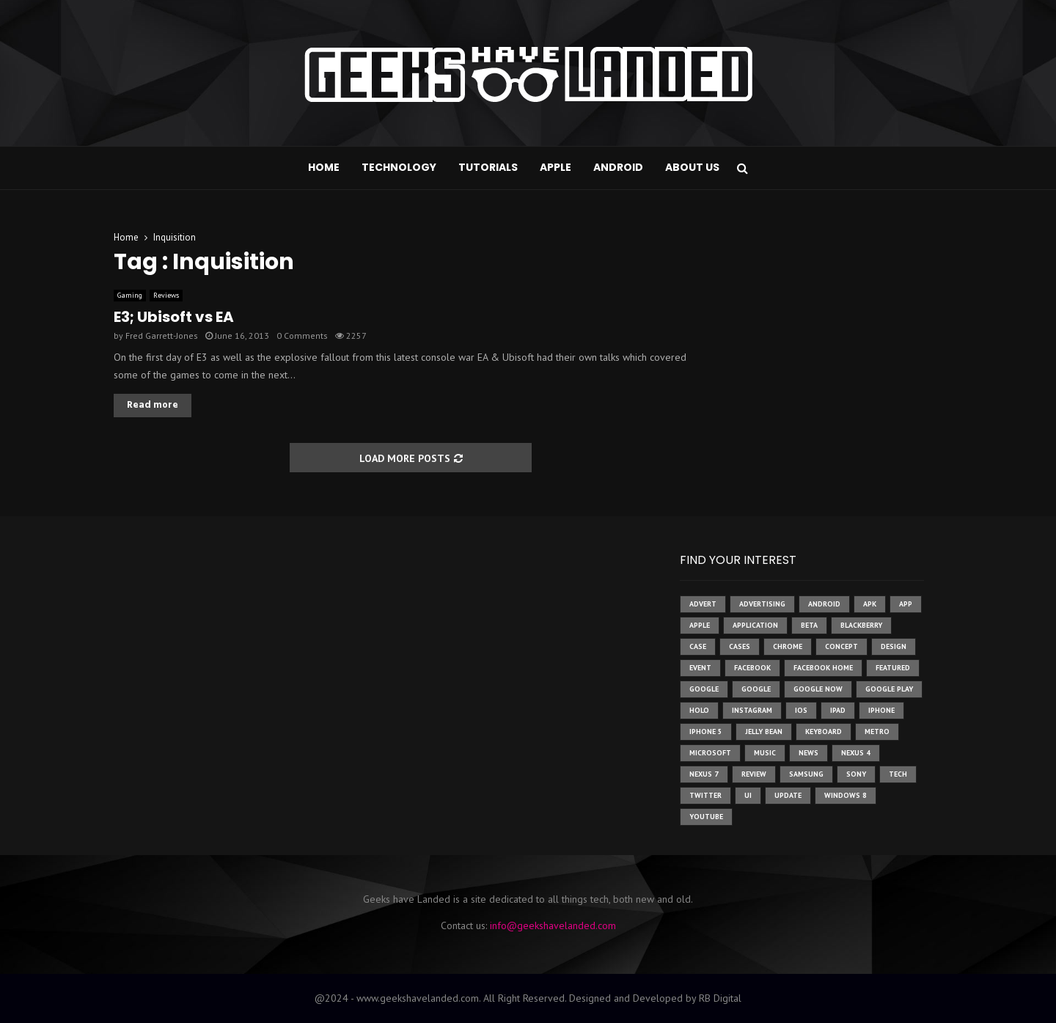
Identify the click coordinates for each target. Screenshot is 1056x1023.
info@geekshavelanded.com (553, 925)
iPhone (881, 710)
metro (877, 731)
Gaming (129, 295)
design (893, 646)
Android (618, 167)
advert (702, 604)
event (700, 667)
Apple (555, 167)
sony (856, 774)
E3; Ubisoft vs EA (174, 317)
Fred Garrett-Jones (161, 335)
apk (869, 604)
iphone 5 (705, 731)
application (755, 625)
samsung (806, 774)
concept (841, 646)
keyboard (823, 731)
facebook (752, 667)
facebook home (823, 667)
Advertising (762, 604)
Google (756, 689)
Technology (399, 167)
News (808, 753)
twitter (705, 795)
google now (818, 689)
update (788, 795)
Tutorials (488, 167)
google (704, 689)
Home (324, 167)
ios (801, 710)
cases (739, 646)
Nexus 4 (855, 753)
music (765, 753)
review (753, 774)
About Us (692, 167)
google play (889, 689)
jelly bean (763, 731)
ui (748, 795)
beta (809, 625)
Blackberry (861, 625)
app (905, 604)
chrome (787, 646)
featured (893, 667)
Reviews (166, 295)
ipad (838, 710)
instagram (752, 710)
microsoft (710, 753)
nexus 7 (704, 774)
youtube (706, 816)
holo (699, 710)
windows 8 (845, 795)
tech (898, 774)
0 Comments (302, 335)
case (697, 646)
